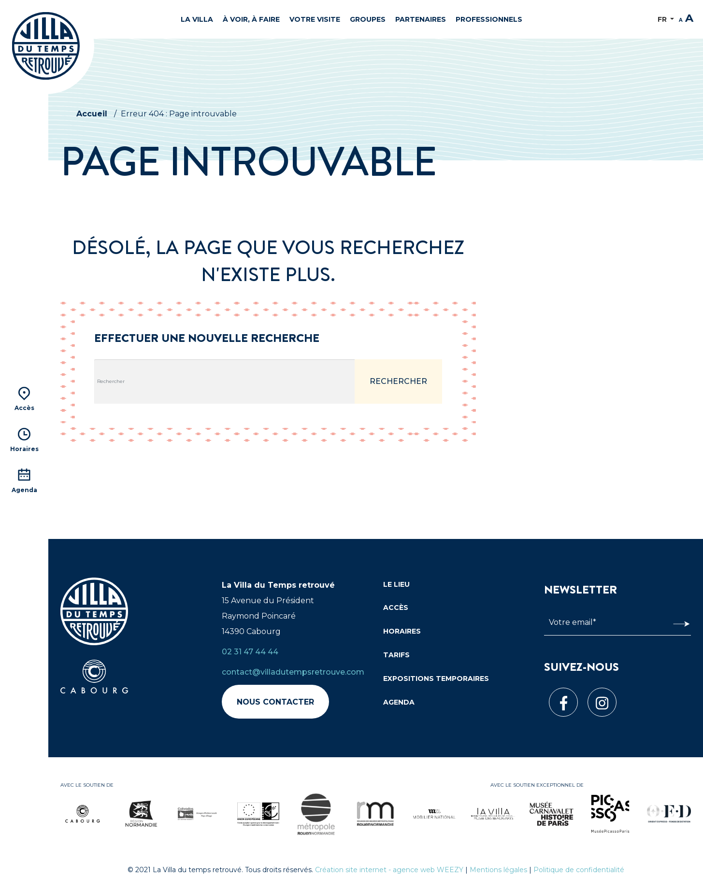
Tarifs (396, 655)
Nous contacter (275, 702)
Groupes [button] (368, 19)
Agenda (399, 702)
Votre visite (314, 19)
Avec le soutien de (87, 785)
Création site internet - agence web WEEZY (389, 869)
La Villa (197, 19)
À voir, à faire (251, 19)
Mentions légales (498, 869)
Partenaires (420, 19)
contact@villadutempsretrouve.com (293, 672)
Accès (395, 607)
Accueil (91, 113)
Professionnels (489, 19)
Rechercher (398, 381)
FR (663, 19)
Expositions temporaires (436, 678)
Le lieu (396, 584)
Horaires (402, 631)
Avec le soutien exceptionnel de (537, 785)
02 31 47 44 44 (250, 651)
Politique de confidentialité (578, 869)
